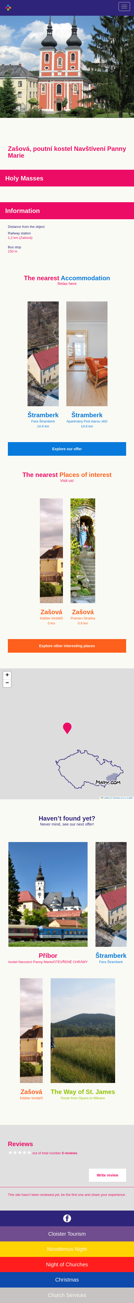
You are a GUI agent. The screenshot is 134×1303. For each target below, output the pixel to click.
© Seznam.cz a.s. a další (122, 798)
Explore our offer (67, 449)
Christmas (67, 1280)
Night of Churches (67, 1264)
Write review (107, 1175)
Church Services (67, 1295)
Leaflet (105, 798)
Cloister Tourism (67, 1234)
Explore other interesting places (67, 646)
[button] (67, 728)
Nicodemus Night (67, 1249)
